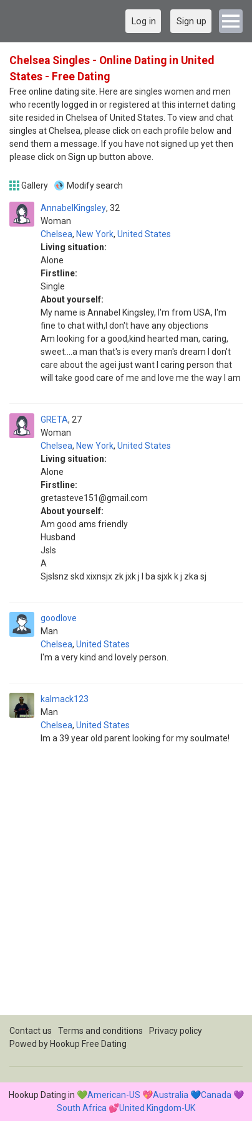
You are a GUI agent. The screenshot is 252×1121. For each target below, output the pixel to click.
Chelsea (56, 234)
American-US (113, 1095)
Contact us (30, 1031)
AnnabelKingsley (73, 208)
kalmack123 (65, 699)
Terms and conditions (100, 1031)
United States (144, 234)
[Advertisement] (126, 889)
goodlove (59, 618)
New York (95, 234)
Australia (170, 1095)
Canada (216, 1095)
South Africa (82, 1108)
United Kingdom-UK (157, 1108)
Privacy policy (175, 1031)
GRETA (54, 419)
